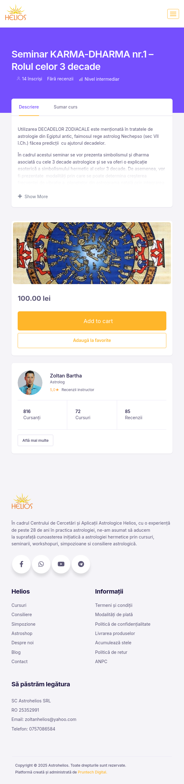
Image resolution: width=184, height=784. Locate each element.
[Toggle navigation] (173, 14)
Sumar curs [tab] (65, 106)
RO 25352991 (25, 710)
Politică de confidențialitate (123, 624)
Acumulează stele (113, 642)
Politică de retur (111, 652)
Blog (16, 652)
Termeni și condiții (113, 605)
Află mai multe (35, 440)
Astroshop (22, 633)
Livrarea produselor (115, 633)
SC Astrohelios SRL (31, 700)
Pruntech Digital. (92, 772)
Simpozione (23, 624)
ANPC (101, 661)
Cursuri (18, 605)
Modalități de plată (114, 614)
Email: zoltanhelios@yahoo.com (44, 719)
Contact (19, 661)
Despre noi (22, 642)
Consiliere (21, 614)
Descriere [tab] (29, 106)
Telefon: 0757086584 (33, 728)
